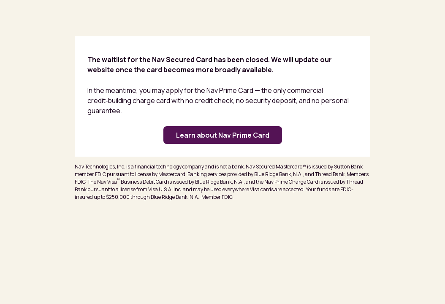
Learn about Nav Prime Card (222, 135)
